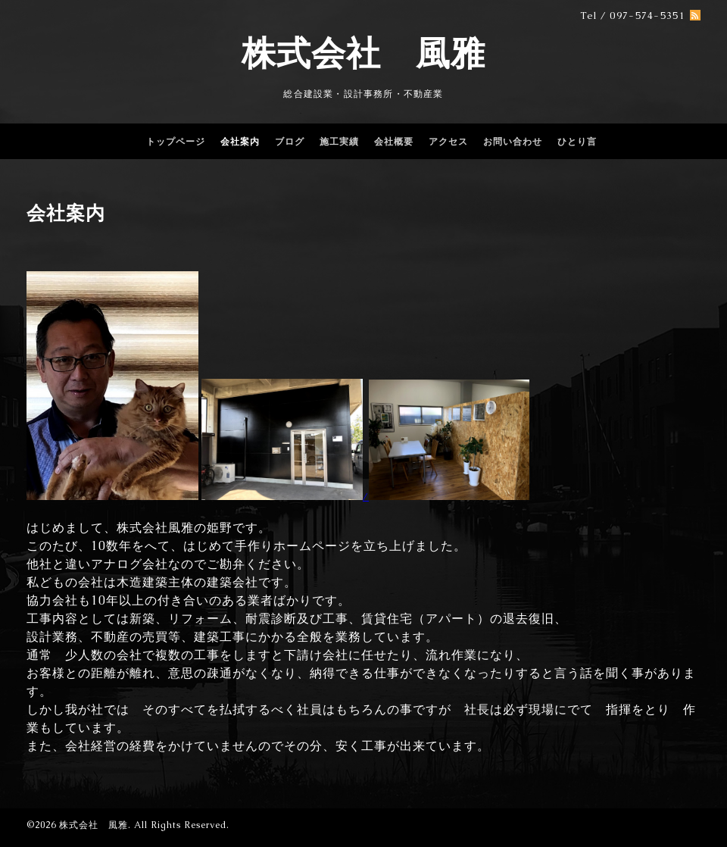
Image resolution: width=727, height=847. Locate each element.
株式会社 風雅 (363, 53)
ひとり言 (577, 142)
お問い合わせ (512, 142)
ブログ (289, 142)
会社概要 (393, 142)
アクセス (448, 142)
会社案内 (240, 142)
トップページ (175, 142)
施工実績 (339, 142)
